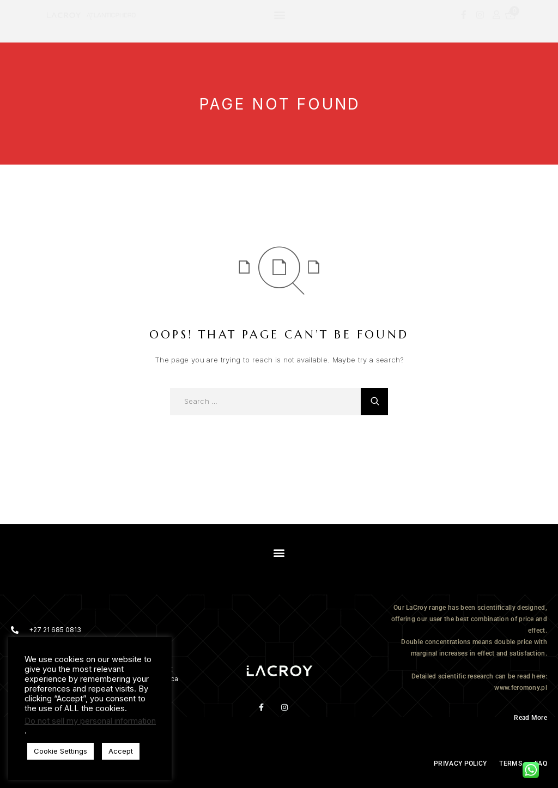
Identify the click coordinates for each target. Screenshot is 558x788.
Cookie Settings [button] (60, 751)
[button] (279, 14)
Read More (530, 718)
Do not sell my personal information (90, 721)
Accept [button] (120, 751)
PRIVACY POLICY (460, 763)
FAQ (541, 763)
